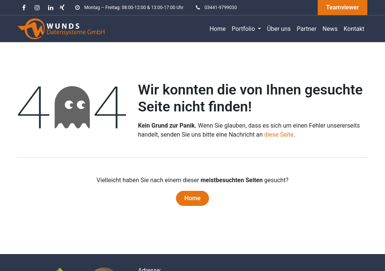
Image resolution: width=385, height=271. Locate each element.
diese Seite (279, 134)
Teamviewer (342, 7)
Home (193, 198)
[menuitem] (217, 29)
